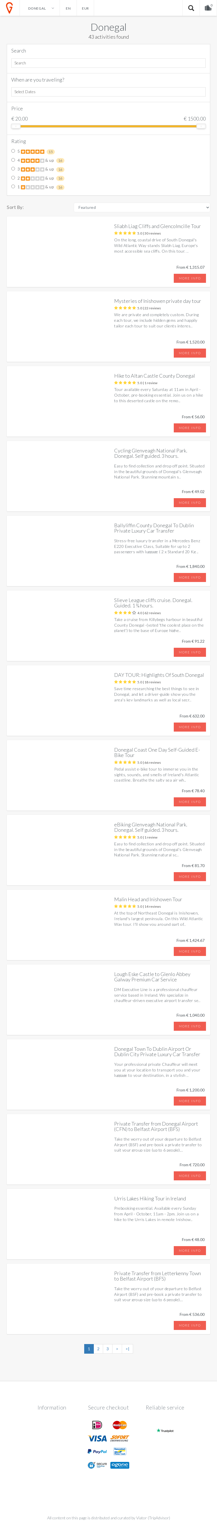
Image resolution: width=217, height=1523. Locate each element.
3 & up (37, 169)
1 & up (37, 187)
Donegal (108, 27)
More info (190, 278)
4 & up (37, 160)
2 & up (37, 178)
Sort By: (15, 207)
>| (127, 1348)
